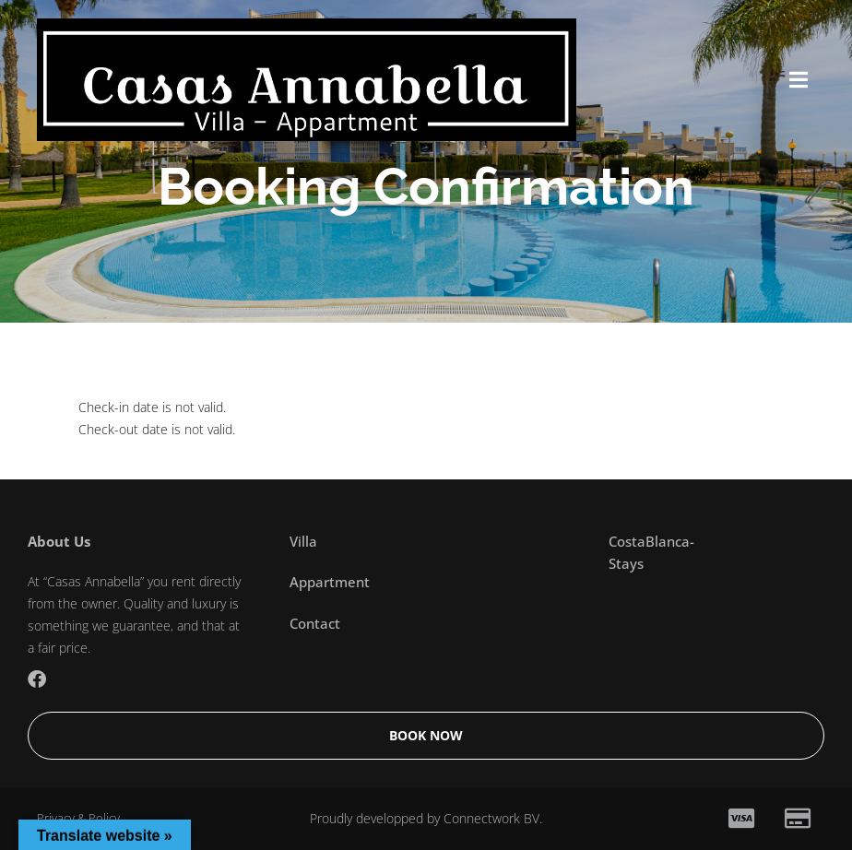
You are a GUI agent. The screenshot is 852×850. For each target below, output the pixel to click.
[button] (798, 80)
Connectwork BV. (493, 818)
